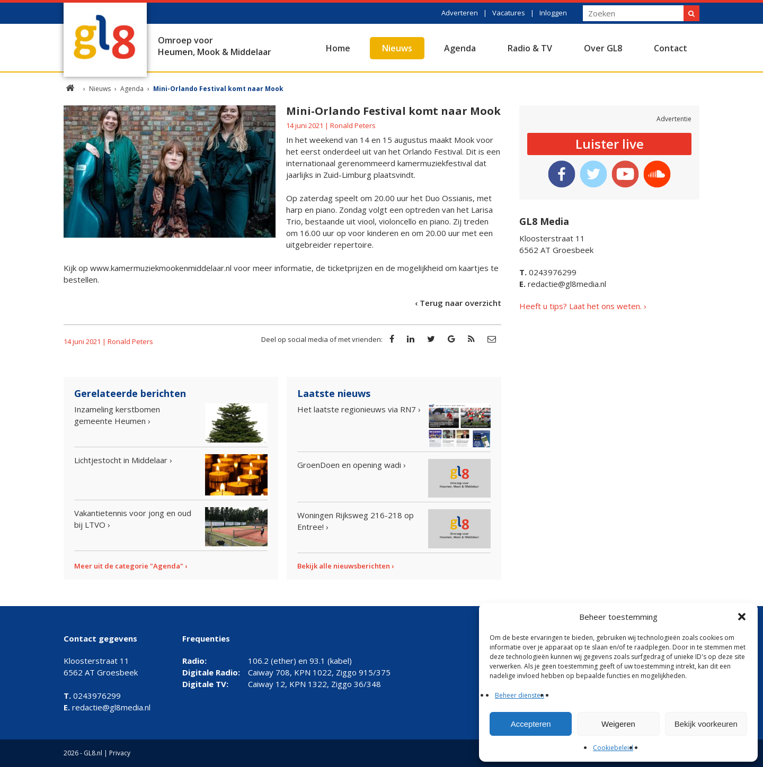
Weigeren (618, 723)
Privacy (119, 752)
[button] (742, 616)
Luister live (609, 143)
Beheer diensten (519, 695)
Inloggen (553, 12)
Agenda (460, 48)
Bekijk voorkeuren (706, 723)
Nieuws (397, 48)
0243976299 (547, 272)
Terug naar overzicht (460, 302)
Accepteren (531, 723)
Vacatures (508, 12)
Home (338, 48)
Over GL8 (603, 48)
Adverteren (459, 12)
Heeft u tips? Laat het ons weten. (580, 306)
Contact (670, 48)
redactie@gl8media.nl (562, 283)
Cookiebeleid (613, 747)
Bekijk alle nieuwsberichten (343, 566)
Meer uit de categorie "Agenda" (128, 566)
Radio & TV (530, 48)
